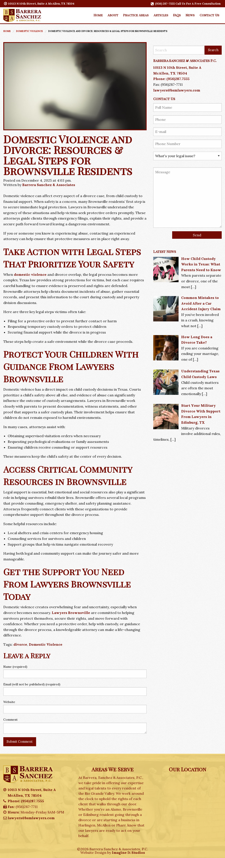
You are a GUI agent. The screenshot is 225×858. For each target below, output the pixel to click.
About (113, 15)
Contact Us (209, 15)
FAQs (177, 15)
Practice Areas (136, 15)
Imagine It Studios (128, 852)
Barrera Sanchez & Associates (48, 185)
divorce (20, 644)
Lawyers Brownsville (71, 612)
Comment (10, 720)
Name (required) (15, 667)
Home (98, 15)
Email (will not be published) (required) (31, 684)
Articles (161, 15)
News (190, 15)
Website (9, 702)
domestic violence (30, 274)
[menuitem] (98, 15)
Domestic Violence (29, 31)
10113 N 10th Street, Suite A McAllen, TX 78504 (39, 4)
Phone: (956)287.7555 (171, 78)
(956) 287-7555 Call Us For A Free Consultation (186, 4)
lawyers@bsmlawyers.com (176, 90)
